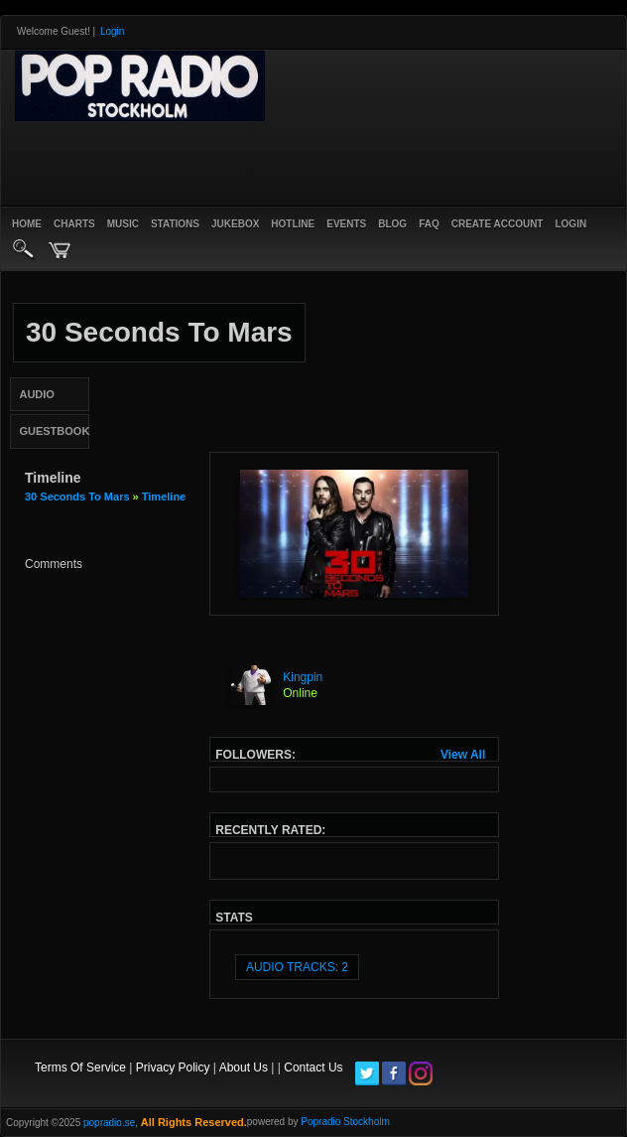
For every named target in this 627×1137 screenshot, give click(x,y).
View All (462, 755)
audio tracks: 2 (297, 967)
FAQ (429, 223)
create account (497, 223)
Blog (392, 223)
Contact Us (313, 1067)
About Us (243, 1067)
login (570, 223)
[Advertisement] (243, 161)
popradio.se (109, 1122)
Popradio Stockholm (345, 1121)
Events (346, 223)
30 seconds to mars (77, 496)
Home (27, 223)
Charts (74, 223)
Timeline (164, 496)
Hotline (292, 223)
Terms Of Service (80, 1067)
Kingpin (302, 677)
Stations (175, 223)
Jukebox (235, 223)
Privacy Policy (173, 1067)
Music (123, 223)
